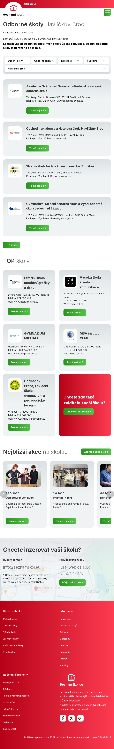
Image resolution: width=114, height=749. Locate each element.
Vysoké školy (9, 652)
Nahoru (13, 245)
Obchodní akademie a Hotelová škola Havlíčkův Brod (65, 128)
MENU (107, 12)
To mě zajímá (36, 110)
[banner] (13, 9)
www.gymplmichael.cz (25, 353)
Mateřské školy (11, 619)
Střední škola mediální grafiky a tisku (37, 283)
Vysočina (45, 38)
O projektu (65, 638)
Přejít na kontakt (71, 582)
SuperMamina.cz (11, 715)
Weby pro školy (11, 682)
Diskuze (64, 645)
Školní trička (9, 702)
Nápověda (65, 652)
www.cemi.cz (76, 353)
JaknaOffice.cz (10, 709)
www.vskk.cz (76, 304)
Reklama (64, 632)
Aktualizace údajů (68, 625)
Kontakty (64, 665)
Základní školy (10, 625)
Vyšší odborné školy (13, 645)
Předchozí (4, 494)
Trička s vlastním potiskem (16, 695)
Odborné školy (29, 38)
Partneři (64, 658)
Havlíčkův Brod (60, 38)
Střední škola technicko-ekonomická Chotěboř (60, 166)
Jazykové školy (10, 638)
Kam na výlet (9, 728)
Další (110, 494)
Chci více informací (78, 411)
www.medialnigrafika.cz (26, 301)
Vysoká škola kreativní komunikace (90, 282)
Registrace (65, 619)
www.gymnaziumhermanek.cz (29, 418)
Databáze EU (30, 4)
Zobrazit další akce (95, 451)
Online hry (8, 722)
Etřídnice (7, 689)
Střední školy (9, 632)
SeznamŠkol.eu (11, 38)
